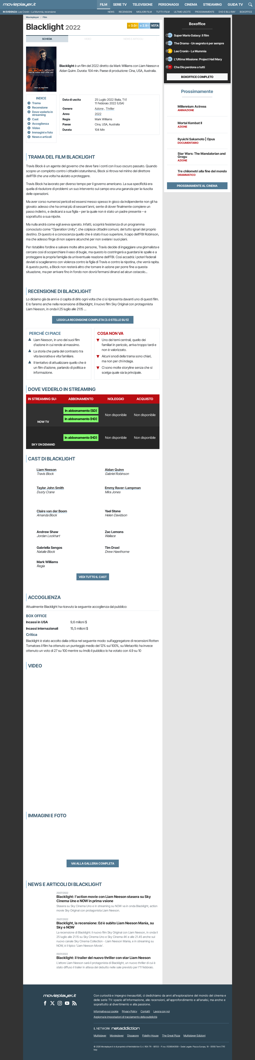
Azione (99, 108)
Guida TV (235, 4)
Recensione (40, 107)
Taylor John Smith (50, 488)
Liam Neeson (46, 470)
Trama (36, 103)
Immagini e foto (42, 132)
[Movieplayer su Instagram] (59, 1003)
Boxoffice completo (197, 77)
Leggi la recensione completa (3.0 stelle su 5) (93, 320)
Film (103, 4)
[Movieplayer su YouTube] (67, 1003)
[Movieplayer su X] (52, 1003)
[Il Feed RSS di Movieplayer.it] (74, 1003)
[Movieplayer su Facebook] (45, 1003)
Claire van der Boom (52, 511)
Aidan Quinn (114, 470)
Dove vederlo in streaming (42, 113)
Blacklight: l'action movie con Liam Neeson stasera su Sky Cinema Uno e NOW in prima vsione (103, 898)
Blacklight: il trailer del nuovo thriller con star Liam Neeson (103, 957)
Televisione (143, 4)
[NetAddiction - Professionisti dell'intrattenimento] (126, 1028)
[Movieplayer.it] (19, 4)
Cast (35, 119)
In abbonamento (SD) (81, 411)
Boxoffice (246, 11)
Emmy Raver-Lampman (123, 488)
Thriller (110, 108)
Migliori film (144, 11)
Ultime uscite (182, 11)
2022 (98, 114)
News (111, 11)
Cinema (191, 4)
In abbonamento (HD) (81, 419)
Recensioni (125, 11)
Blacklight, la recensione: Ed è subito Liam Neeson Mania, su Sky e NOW (105, 925)
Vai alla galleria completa (92, 863)
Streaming (212, 4)
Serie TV (120, 4)
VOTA (155, 25)
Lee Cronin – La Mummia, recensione (37, 11)
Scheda (47, 38)
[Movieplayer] (59, 995)
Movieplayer (32, 17)
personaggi (168, 4)
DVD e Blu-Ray (227, 11)
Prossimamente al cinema (197, 186)
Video (36, 128)
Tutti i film (163, 11)
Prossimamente (204, 11)
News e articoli (42, 137)
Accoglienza (40, 123)
